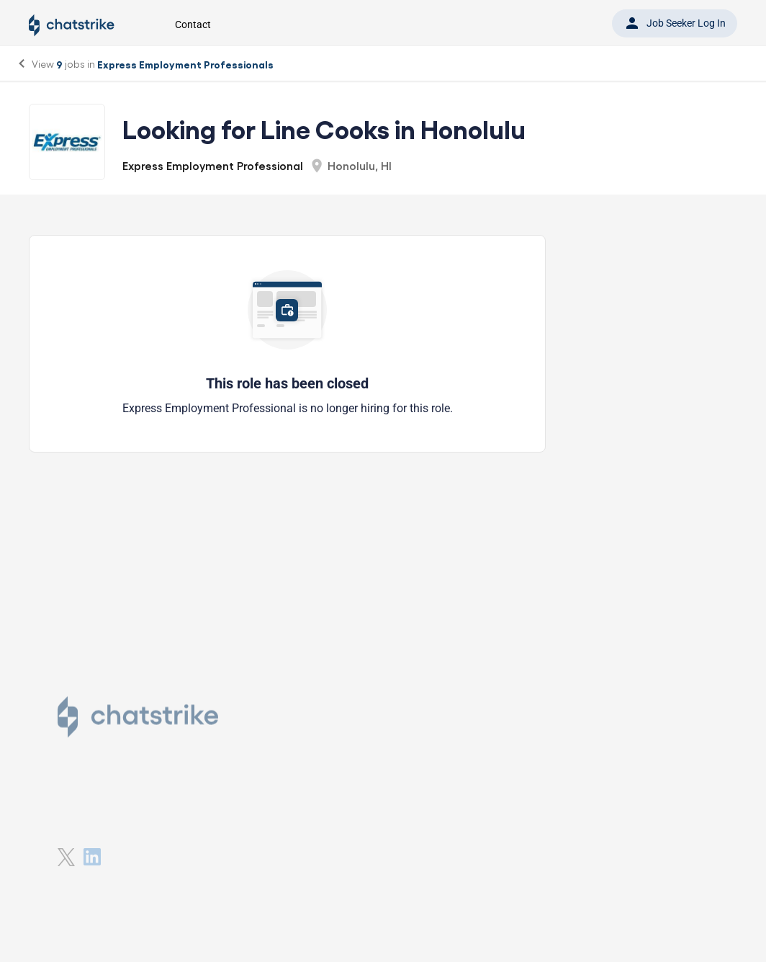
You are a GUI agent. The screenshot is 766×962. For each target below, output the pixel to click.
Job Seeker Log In (674, 23)
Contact (193, 24)
